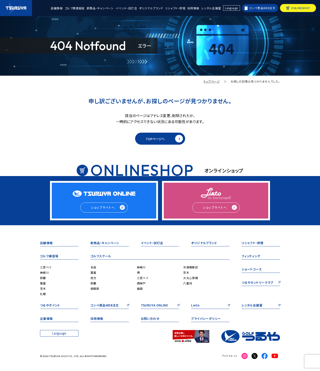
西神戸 (141, 283)
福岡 (140, 288)
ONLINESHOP (300, 8)
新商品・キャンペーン (100, 8)
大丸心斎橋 (190, 278)
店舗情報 (57, 8)
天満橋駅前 (190, 267)
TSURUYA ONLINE (154, 305)
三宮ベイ (46, 267)
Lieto (195, 305)
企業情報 (46, 319)
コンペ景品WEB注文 (262, 8)
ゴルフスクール (100, 256)
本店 (93, 267)
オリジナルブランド (151, 8)
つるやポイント (50, 305)
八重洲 (187, 283)
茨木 (43, 288)
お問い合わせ (150, 319)
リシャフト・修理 (175, 8)
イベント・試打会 (126, 8)
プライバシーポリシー (206, 319)
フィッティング (251, 256)
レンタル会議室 (211, 8)
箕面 (43, 283)
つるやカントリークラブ (257, 283)
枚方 (93, 278)
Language (231, 8)
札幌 (43, 294)
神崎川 (44, 272)
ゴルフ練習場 (49, 256)
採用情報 (193, 8)
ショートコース (252, 269)
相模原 (94, 288)
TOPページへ (164, 138)
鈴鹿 (43, 278)
